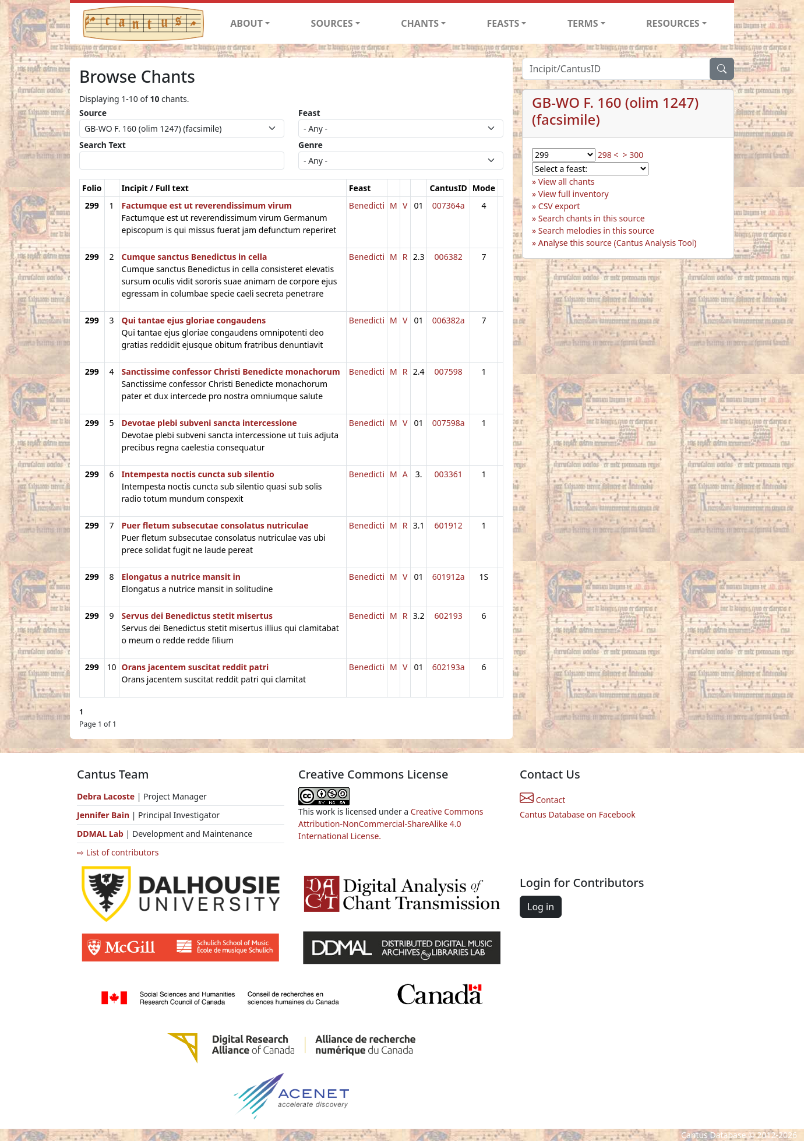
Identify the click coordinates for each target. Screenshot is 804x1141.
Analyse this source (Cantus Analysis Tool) (617, 242)
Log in (540, 906)
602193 (449, 615)
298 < (608, 154)
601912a (448, 576)
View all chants (566, 181)
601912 (449, 525)
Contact (542, 799)
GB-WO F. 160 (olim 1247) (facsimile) (615, 111)
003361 (449, 474)
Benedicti (367, 205)
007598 (449, 371)
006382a (448, 320)
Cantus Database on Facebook (578, 814)
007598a (448, 422)
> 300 (633, 154)
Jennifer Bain (104, 814)
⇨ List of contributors (117, 852)
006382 (449, 256)
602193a (448, 666)
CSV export (559, 206)
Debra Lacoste (106, 796)
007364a (448, 205)
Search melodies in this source (596, 230)
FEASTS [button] (503, 23)
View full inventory (573, 193)
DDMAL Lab (100, 833)
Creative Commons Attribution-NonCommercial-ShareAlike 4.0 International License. (391, 823)
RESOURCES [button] (673, 23)
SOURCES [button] (332, 23)
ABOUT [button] (246, 23)
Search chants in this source (591, 218)
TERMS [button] (582, 23)
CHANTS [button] (420, 23)
